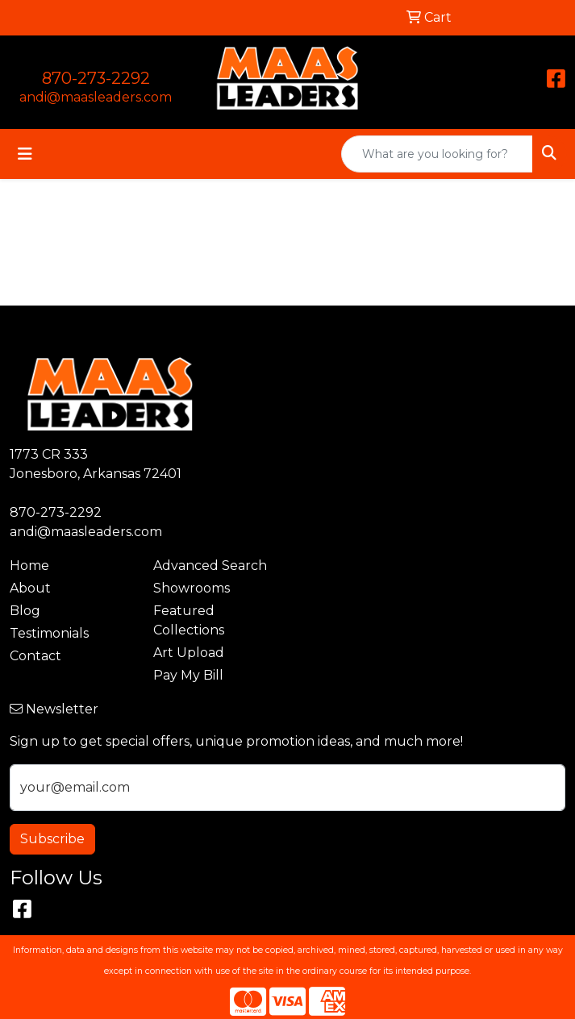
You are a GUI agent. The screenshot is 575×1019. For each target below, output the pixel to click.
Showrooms (191, 588)
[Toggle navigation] (25, 154)
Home (29, 565)
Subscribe (52, 838)
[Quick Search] (437, 154)
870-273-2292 (96, 78)
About (30, 588)
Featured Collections (188, 620)
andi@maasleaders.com (95, 97)
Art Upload (188, 652)
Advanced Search (210, 565)
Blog (25, 610)
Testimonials (49, 633)
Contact (35, 655)
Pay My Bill (188, 675)
